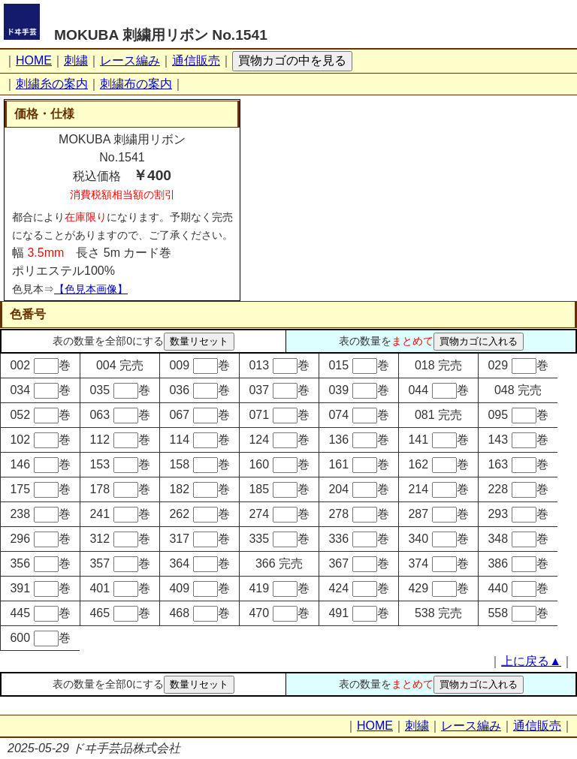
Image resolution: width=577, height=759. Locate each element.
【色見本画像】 (91, 289)
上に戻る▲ (531, 661)
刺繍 (76, 60)
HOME (34, 60)
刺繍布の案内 (136, 83)
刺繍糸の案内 (52, 83)
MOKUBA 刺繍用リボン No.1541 (160, 35)
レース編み (130, 60)
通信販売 (196, 60)
